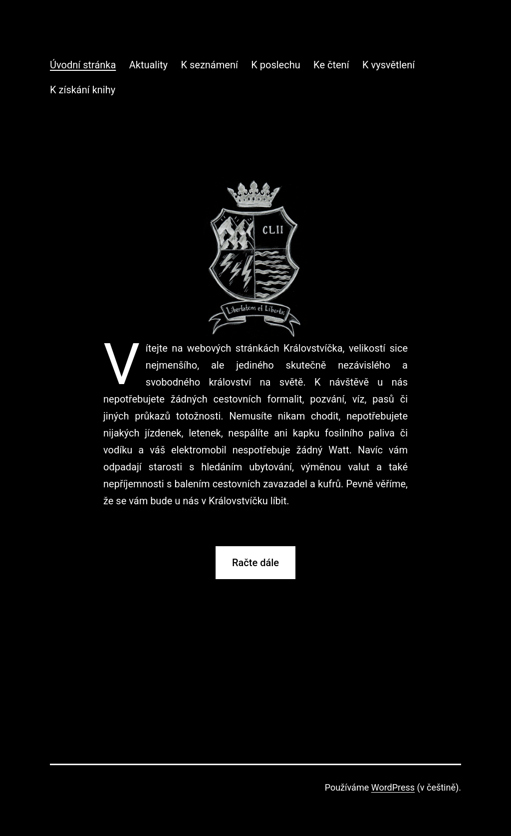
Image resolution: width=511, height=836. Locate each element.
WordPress (393, 787)
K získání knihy (82, 90)
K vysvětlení (388, 65)
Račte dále (255, 563)
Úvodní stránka (83, 65)
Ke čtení (331, 65)
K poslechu (275, 65)
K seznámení (209, 65)
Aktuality (148, 65)
